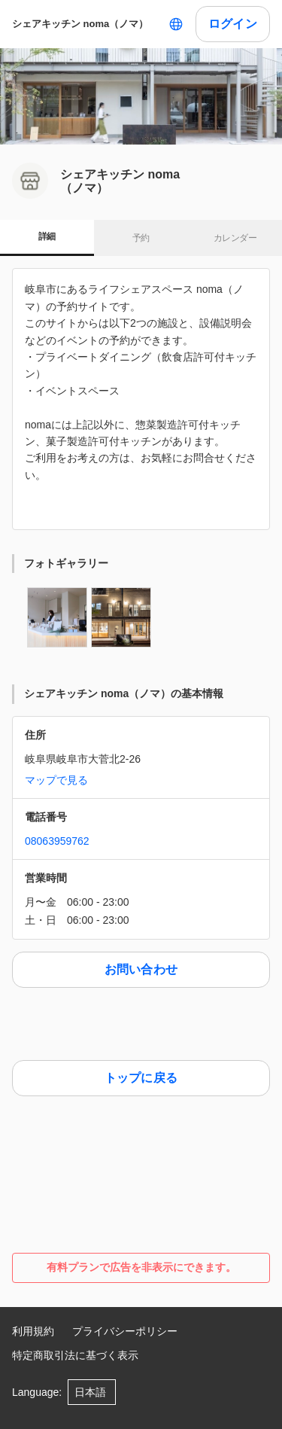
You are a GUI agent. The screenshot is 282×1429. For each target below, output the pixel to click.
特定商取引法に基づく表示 (75, 1355)
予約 (141, 238)
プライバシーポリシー (124, 1331)
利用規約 (33, 1331)
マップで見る (56, 780)
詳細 (47, 236)
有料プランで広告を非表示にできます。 (141, 1267)
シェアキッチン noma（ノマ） (80, 23)
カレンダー (235, 238)
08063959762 (57, 841)
